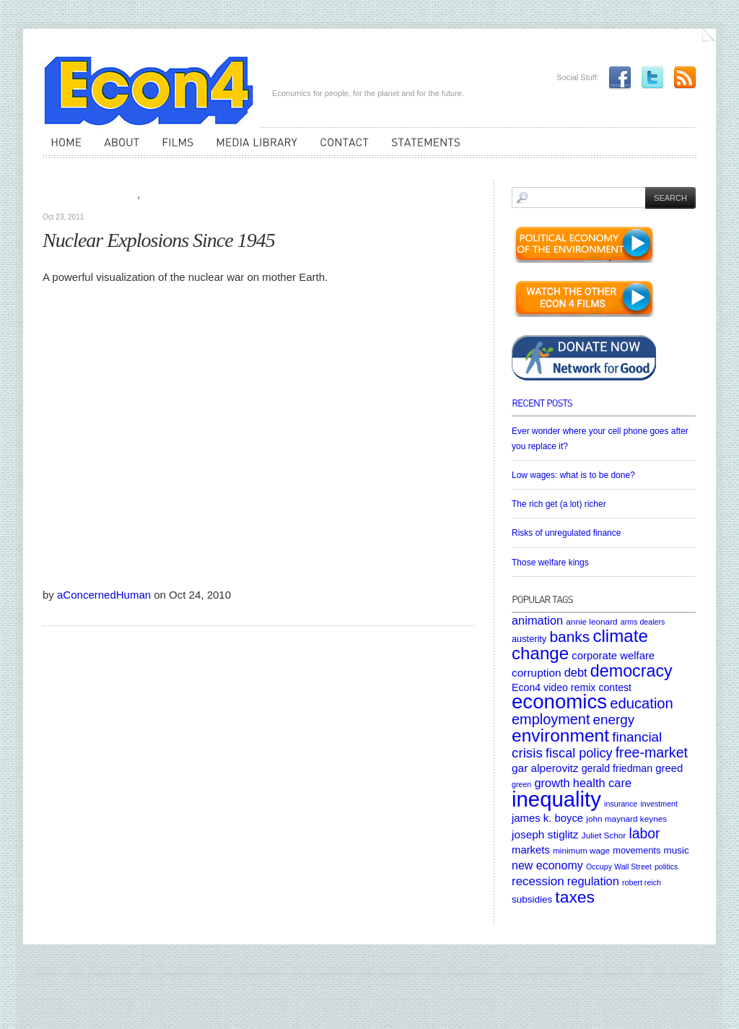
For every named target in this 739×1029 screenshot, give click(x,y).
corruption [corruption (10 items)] (536, 673)
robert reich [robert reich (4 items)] (641, 882)
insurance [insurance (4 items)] (620, 803)
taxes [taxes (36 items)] (575, 896)
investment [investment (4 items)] (659, 803)
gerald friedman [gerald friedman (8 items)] (617, 768)
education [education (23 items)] (641, 703)
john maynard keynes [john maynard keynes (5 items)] (626, 818)
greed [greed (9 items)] (669, 768)
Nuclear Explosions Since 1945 (159, 240)
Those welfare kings (550, 562)
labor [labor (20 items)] (644, 833)
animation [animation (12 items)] (537, 620)
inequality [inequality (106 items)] (556, 799)
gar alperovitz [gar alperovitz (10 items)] (545, 768)
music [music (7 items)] (675, 850)
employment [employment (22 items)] (551, 719)
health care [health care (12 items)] (602, 782)
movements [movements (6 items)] (636, 850)
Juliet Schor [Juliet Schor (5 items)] (604, 835)
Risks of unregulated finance (566, 533)
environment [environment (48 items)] (560, 735)
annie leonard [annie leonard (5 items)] (591, 621)
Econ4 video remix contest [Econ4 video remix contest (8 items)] (571, 687)
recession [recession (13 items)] (538, 881)
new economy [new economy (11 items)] (547, 865)
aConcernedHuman (104, 595)
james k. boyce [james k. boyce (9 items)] (547, 818)
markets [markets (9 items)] (531, 850)
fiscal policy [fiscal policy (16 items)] (579, 753)
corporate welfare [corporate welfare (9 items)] (613, 655)
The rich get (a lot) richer (559, 504)
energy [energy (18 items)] (613, 719)
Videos (119, 195)
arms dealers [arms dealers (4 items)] (643, 621)
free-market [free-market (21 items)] (652, 752)
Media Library (72, 195)
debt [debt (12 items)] (575, 672)
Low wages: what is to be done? (573, 475)
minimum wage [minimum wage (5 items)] (581, 850)
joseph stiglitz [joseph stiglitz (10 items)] (545, 834)
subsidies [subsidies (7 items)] (532, 899)
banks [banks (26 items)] (569, 636)
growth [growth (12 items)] (551, 782)
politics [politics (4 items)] (666, 866)
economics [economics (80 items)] (559, 701)
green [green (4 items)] (521, 784)
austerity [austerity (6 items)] (529, 638)
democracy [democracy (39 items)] (631, 670)
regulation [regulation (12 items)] (593, 880)
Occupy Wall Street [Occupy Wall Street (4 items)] (619, 866)
